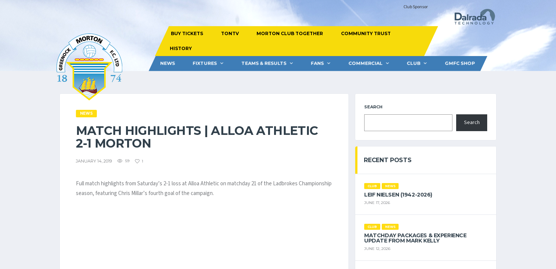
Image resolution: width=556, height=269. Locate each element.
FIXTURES (205, 63)
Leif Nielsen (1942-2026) (398, 194)
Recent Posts (387, 160)
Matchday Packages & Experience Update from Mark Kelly (415, 238)
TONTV (230, 33)
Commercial (365, 63)
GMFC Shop (459, 63)
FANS (317, 63)
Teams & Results (263, 63)
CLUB (413, 63)
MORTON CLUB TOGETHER (290, 33)
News (167, 63)
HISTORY (181, 48)
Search (373, 106)
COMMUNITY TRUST (366, 33)
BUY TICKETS (187, 33)
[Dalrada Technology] (471, 19)
